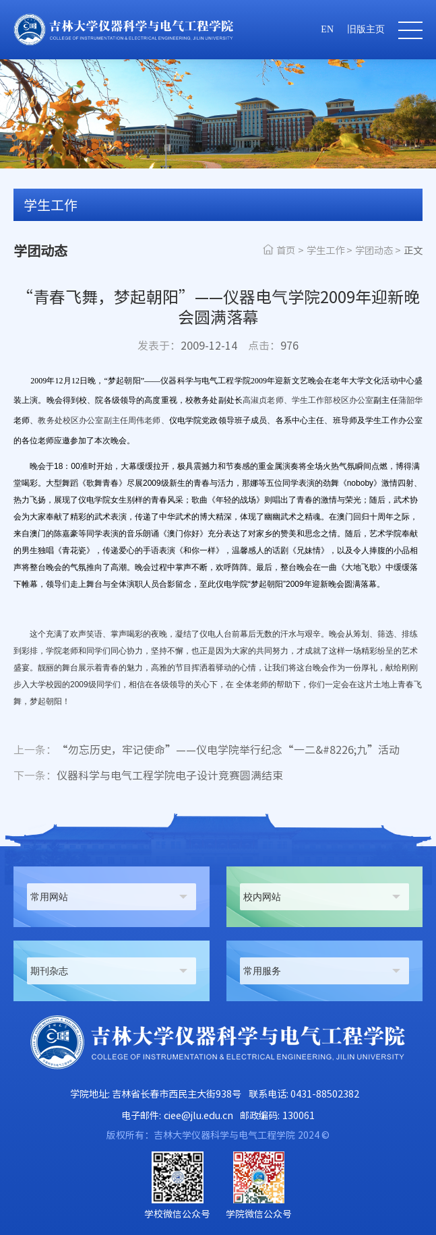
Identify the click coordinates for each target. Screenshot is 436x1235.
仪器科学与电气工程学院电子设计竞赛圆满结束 (148, 775)
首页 (285, 250)
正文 (413, 250)
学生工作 (325, 250)
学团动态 (374, 250)
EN (327, 29)
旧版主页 (366, 29)
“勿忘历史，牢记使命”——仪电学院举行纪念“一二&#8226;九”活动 (206, 750)
